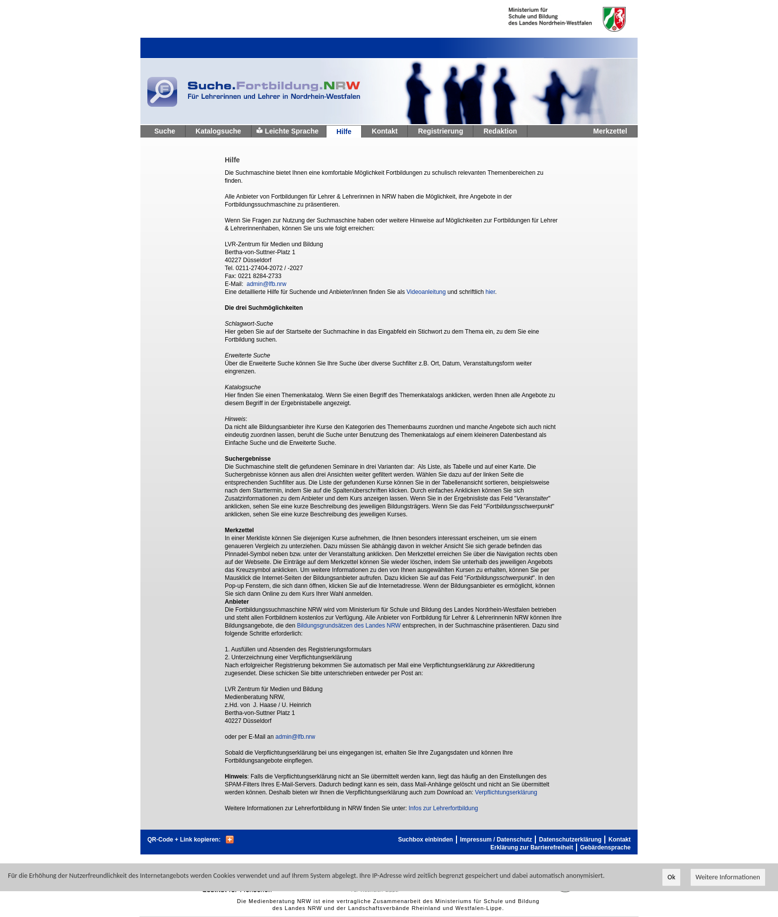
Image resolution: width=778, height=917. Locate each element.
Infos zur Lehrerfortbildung (443, 808)
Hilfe (343, 132)
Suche (164, 131)
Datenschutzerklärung (570, 839)
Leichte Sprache (292, 131)
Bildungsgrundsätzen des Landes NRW (348, 625)
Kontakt (384, 131)
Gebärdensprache (605, 847)
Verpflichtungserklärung (506, 792)
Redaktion (500, 131)
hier (490, 291)
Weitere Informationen (728, 877)
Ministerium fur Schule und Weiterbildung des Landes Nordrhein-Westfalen (551, 19)
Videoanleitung (426, 291)
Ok (671, 877)
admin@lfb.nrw (266, 284)
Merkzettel (610, 131)
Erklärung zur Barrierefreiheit (531, 847)
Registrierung (440, 131)
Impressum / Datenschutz (496, 839)
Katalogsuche (218, 131)
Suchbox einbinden (425, 839)
